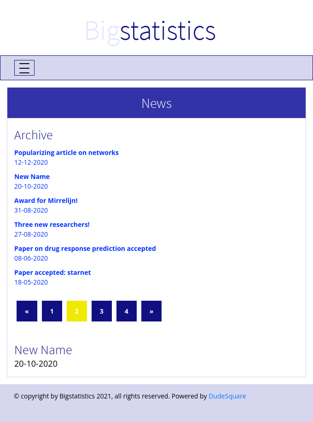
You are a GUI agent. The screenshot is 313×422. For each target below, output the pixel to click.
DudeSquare (227, 396)
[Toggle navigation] (24, 68)
